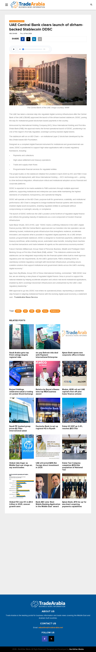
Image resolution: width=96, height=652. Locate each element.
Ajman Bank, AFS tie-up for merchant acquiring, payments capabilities (74, 504)
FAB (31, 311)
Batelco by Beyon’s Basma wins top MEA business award (47, 392)
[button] (91, 4)
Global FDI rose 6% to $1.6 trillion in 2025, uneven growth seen (21, 504)
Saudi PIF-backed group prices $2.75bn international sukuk (19, 428)
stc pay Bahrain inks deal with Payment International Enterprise (47, 355)
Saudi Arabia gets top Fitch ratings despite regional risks (19, 355)
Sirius (45, 311)
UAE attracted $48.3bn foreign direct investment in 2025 (47, 465)
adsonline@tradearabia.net (50, 628)
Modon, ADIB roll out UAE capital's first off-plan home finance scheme (73, 392)
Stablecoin (55, 311)
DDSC (18, 311)
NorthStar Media (76, 649)
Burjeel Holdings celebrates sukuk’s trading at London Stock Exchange (21, 392)
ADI (25, 311)
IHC (38, 311)
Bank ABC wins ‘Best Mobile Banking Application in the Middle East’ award (48, 504)
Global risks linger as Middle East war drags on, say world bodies (20, 465)
